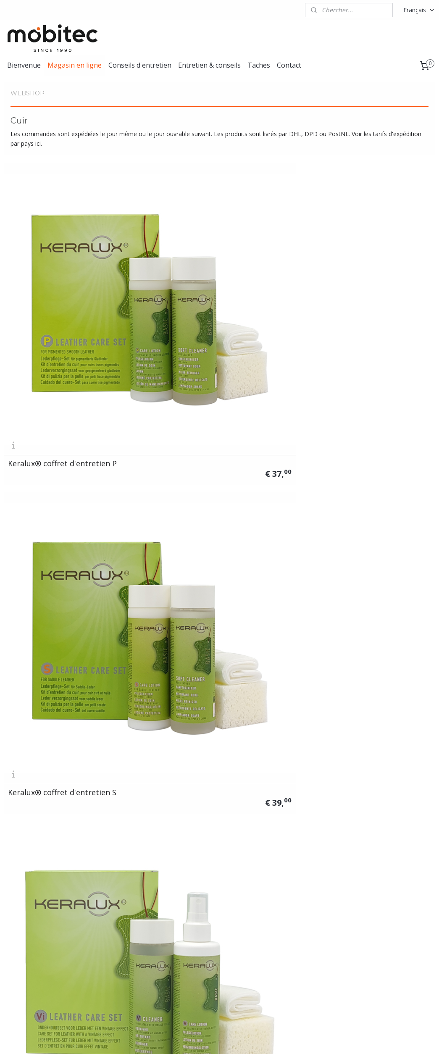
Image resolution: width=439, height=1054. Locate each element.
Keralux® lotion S (258, 413)
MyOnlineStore (319, 1039)
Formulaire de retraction (388, 920)
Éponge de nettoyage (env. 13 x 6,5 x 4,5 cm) (47, 826)
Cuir (97, 910)
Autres (100, 938)
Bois (98, 929)
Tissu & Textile (112, 920)
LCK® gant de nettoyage (52, 691)
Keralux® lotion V (369, 413)
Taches (258, 65)
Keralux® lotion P (149, 413)
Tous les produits (115, 901)
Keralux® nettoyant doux (272, 552)
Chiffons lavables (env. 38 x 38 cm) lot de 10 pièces (382, 687)
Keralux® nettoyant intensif (373, 548)
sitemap (194, 1039)
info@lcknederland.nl (32, 920)
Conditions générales (383, 901)
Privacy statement (379, 929)
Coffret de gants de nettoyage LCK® (152, 687)
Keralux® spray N (149, 552)
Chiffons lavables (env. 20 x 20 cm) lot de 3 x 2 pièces (272, 684)
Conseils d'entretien (139, 65)
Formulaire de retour (383, 910)
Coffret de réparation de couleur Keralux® (52, 409)
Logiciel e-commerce (245, 1039)
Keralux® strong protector (367, 270)
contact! (217, 948)
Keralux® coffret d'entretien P (38, 270)
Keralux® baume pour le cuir (52, 548)
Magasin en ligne (74, 65)
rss (212, 1039)
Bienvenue (24, 65)
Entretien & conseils (209, 65)
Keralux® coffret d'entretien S (147, 270)
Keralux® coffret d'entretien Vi (257, 270)
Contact (289, 65)
